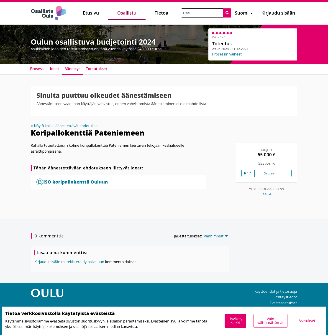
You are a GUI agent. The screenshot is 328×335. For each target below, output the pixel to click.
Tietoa (161, 13)
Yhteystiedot (286, 297)
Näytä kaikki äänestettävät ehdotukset (65, 125)
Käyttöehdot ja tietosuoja (275, 291)
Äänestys (72, 68)
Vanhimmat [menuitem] (213, 236)
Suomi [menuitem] (242, 13)
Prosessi (37, 68)
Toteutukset (96, 68)
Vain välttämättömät (270, 320)
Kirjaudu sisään (278, 13)
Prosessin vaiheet (227, 54)
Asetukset (307, 320)
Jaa (266, 194)
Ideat (54, 68)
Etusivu (91, 13)
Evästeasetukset (283, 302)
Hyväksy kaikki (235, 320)
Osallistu (126, 13)
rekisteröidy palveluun (85, 261)
